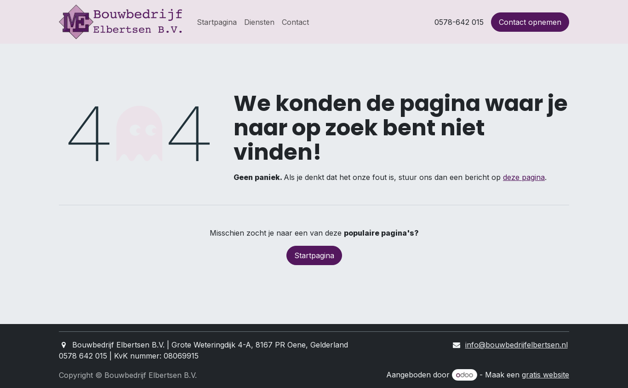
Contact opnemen (530, 22)
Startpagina (314, 255)
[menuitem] (216, 22)
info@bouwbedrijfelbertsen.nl (516, 344)
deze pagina (524, 177)
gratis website (545, 374)
